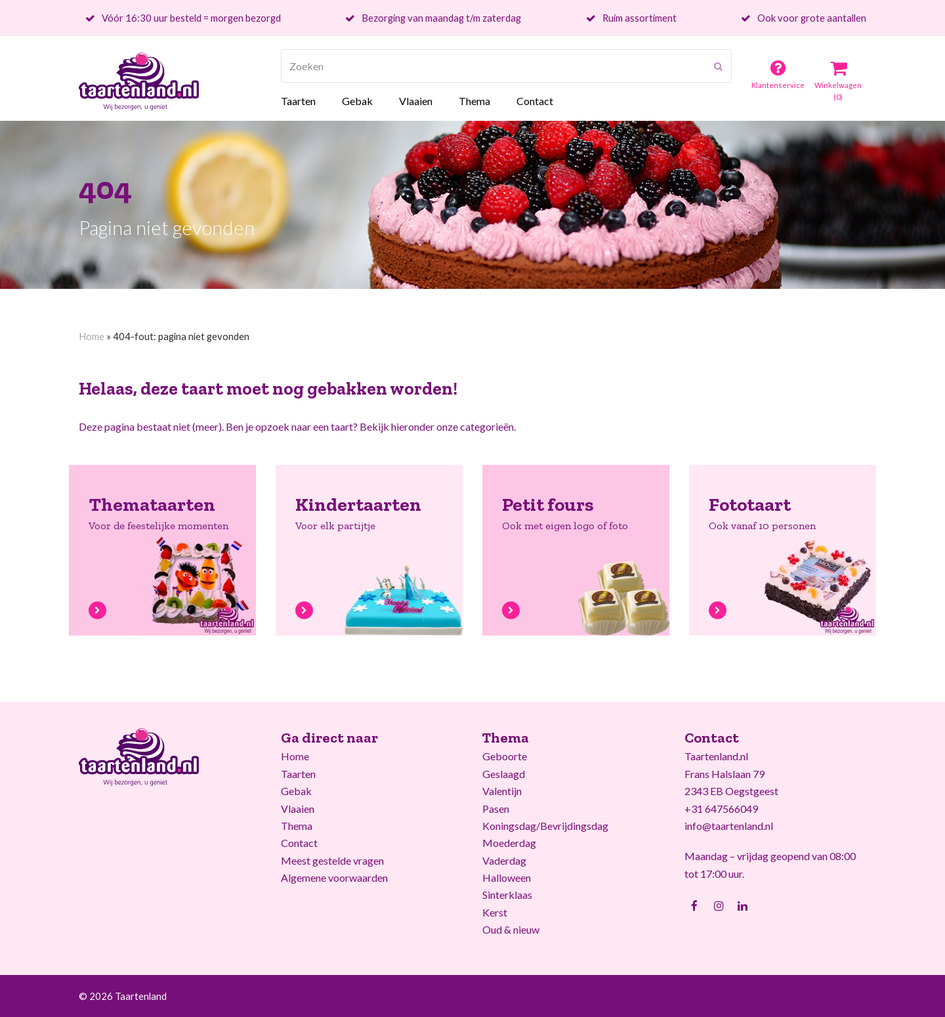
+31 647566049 (721, 808)
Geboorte (504, 756)
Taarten (298, 774)
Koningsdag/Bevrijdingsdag (545, 825)
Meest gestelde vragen (332, 860)
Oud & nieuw (510, 929)
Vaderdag (504, 860)
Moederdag (509, 842)
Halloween (506, 877)
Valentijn (502, 791)
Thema (296, 825)
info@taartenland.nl (728, 825)
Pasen (495, 808)
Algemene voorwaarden (334, 877)
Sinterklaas (507, 894)
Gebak (296, 791)
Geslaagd (503, 774)
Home (91, 336)
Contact (299, 842)
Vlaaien (297, 808)
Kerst (494, 912)
